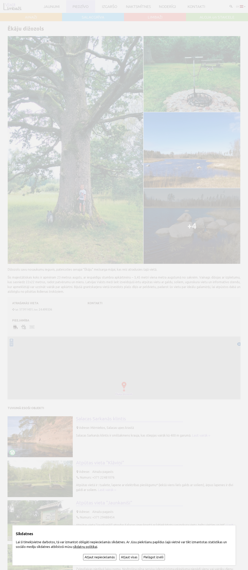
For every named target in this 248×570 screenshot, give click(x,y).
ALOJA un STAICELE (217, 17)
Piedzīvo (81, 6)
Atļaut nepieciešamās (100, 557)
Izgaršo (109, 6)
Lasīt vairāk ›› (201, 435)
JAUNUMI (52, 6)
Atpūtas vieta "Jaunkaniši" (104, 502)
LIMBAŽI (155, 17)
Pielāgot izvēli (153, 557)
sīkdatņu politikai (85, 546)
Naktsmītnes (138, 6)
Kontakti (196, 6)
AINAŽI (31, 17)
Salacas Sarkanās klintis (101, 418)
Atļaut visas (129, 557)
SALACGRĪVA (93, 17)
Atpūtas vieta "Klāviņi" (100, 462)
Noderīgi (167, 6)
